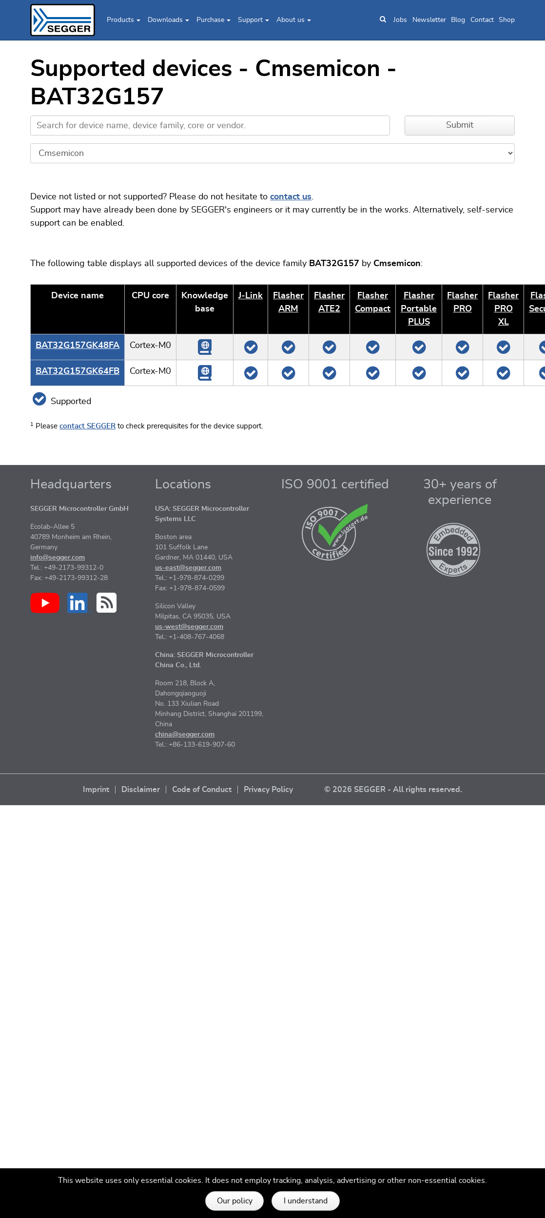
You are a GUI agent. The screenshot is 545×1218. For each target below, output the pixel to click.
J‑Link (250, 295)
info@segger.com (57, 557)
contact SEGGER (87, 426)
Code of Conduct (202, 789)
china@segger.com (184, 734)
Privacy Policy (268, 789)
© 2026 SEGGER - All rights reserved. (393, 789)
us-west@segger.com (189, 626)
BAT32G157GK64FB (77, 371)
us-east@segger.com (188, 567)
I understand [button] (306, 1201)
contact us (290, 197)
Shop (507, 20)
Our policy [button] (235, 1201)
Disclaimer (140, 789)
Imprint (96, 789)
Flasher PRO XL (503, 309)
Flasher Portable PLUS (419, 309)
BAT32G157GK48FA (77, 345)
